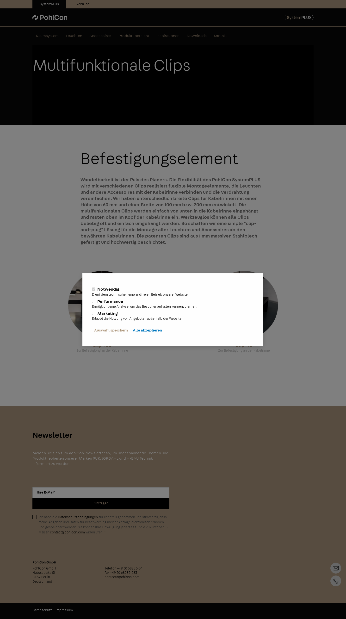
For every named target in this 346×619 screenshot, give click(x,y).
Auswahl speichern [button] (111, 330)
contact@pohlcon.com (67, 532)
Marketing (172, 316)
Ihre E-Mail (46, 492)
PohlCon (82, 4)
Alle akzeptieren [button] (147, 330)
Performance (172, 304)
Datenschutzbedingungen (78, 517)
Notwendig (172, 291)
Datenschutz (42, 610)
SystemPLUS (49, 4)
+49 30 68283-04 (335, 580)
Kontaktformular (335, 568)
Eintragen (100, 503)
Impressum (64, 610)
